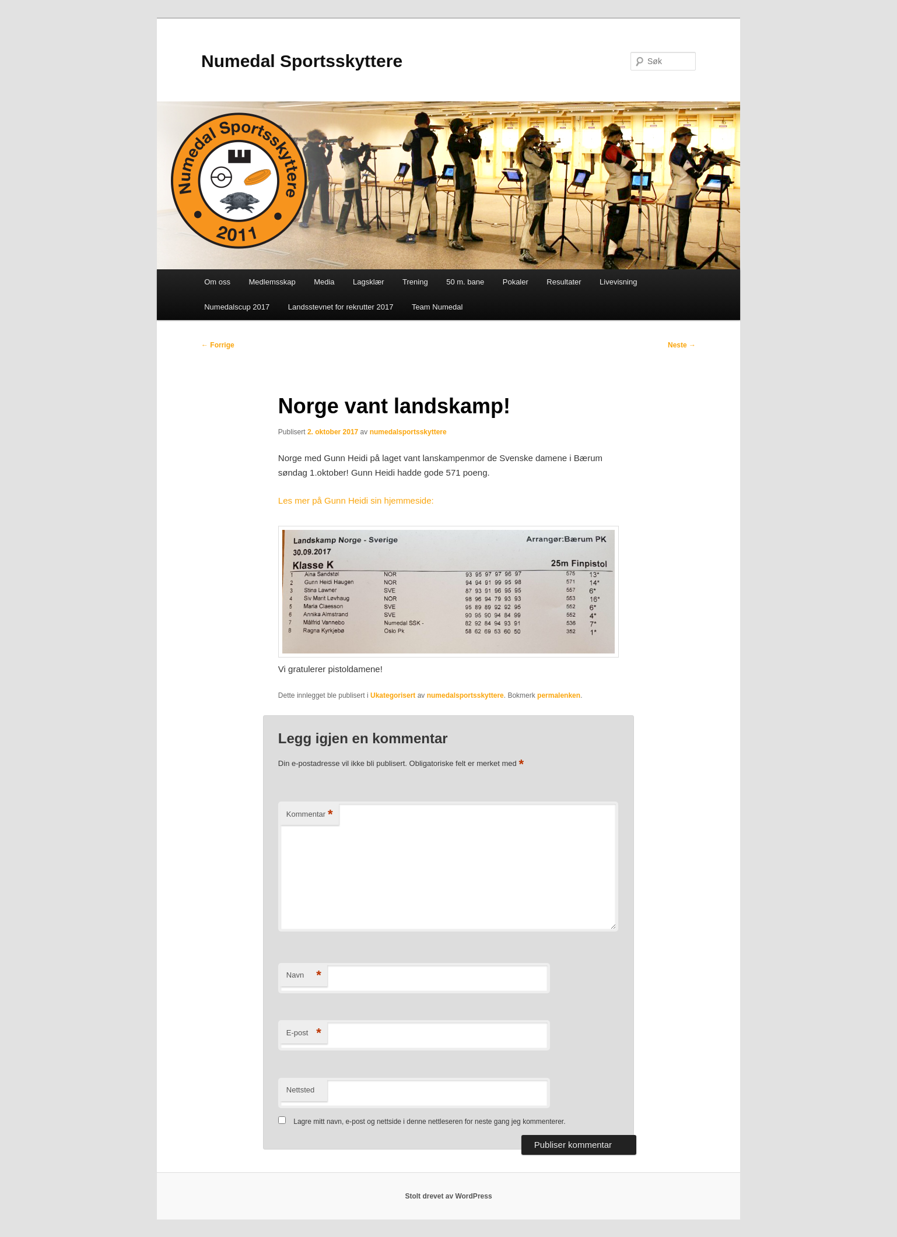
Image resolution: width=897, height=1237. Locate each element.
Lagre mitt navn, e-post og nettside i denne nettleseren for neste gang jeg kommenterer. (429, 1121)
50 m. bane (465, 281)
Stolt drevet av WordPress (448, 1196)
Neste (682, 345)
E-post (303, 1033)
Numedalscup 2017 (236, 307)
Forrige (217, 345)
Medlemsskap (271, 281)
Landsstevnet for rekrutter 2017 (341, 307)
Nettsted (300, 1089)
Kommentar (309, 814)
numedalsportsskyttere (408, 432)
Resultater (563, 281)
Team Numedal (437, 307)
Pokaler (515, 281)
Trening (415, 281)
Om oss (217, 281)
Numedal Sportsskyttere (301, 61)
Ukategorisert (392, 695)
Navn (303, 975)
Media (324, 281)
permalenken (558, 695)
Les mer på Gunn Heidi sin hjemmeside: (356, 500)
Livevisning (618, 281)
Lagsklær (368, 281)
